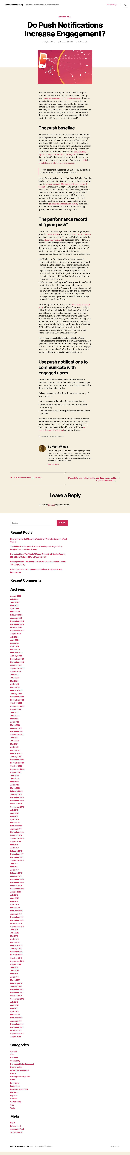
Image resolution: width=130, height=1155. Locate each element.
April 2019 (15, 823)
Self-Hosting (16, 1105)
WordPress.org (17, 1135)
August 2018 (16, 845)
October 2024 (16, 631)
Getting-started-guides (21, 1080)
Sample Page (112, 4)
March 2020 (15, 791)
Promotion (54, 439)
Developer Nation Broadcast (23, 1067)
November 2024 (17, 627)
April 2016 (15, 908)
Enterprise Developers (20, 1073)
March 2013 (15, 1018)
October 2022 (16, 706)
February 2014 (17, 986)
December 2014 (17, 955)
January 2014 (16, 989)
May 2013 (14, 1011)
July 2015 (14, 933)
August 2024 (16, 637)
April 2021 (15, 750)
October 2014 (16, 961)
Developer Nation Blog (15, 4)
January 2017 (16, 879)
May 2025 (14, 609)
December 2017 (17, 857)
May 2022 (14, 722)
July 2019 (14, 813)
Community (15, 1064)
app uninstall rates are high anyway (64, 204)
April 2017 (15, 873)
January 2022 (16, 731)
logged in (51, 508)
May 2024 (14, 646)
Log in (13, 1126)
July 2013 (14, 1005)
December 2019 (17, 801)
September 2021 (18, 738)
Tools (12, 1111)
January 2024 (16, 659)
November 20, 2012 (66, 42)
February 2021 (17, 757)
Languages (15, 1089)
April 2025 (15, 612)
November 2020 (17, 766)
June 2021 (15, 744)
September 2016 (18, 892)
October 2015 (16, 927)
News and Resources (19, 1092)
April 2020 (15, 788)
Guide (13, 1083)
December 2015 (17, 920)
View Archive (53, 467)
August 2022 (16, 712)
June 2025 (15, 605)
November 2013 (17, 996)
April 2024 (15, 650)
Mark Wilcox (50, 42)
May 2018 (14, 848)
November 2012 (17, 1030)
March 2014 (15, 983)
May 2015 (14, 939)
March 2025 (15, 615)
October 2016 (16, 889)
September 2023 (18, 672)
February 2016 (17, 914)
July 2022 (14, 716)
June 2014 (15, 974)
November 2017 (17, 860)
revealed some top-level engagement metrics (62, 163)
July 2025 (14, 602)
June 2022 (15, 719)
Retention (61, 439)
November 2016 (17, 886)
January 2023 (16, 697)
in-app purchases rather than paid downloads (64, 98)
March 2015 (15, 945)
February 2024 (17, 656)
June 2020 (15, 782)
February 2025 (17, 618)
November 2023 (17, 665)
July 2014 (14, 971)
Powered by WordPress (45, 1150)
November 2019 (17, 804)
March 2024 (15, 653)
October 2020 (16, 769)
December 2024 (17, 624)
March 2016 (15, 911)
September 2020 (18, 772)
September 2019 (18, 810)
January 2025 (16, 621)
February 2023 (17, 694)
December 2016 (17, 882)
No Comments (83, 42)
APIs (12, 1058)
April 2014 (15, 980)
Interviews (15, 1086)
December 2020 (17, 763)
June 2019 (15, 816)
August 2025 (16, 599)
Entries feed (16, 1129)
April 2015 (15, 942)
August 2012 (16, 1040)
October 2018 (16, 838)
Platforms (14, 1096)
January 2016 (16, 917)
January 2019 (16, 832)
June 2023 (15, 681)
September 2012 (18, 1037)
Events (13, 1077)
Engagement (45, 439)
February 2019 (17, 829)
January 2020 (16, 797)
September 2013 (18, 1002)
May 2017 (14, 870)
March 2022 (15, 728)
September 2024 (18, 634)
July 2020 (15, 779)
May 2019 (14, 820)
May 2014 (14, 977)
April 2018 (15, 851)
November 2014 (17, 958)
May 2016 (14, 904)
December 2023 (17, 662)
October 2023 (16, 668)
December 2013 (17, 993)
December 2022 (17, 700)
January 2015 (16, 952)
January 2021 (16, 760)
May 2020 (14, 785)
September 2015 (18, 930)
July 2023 (14, 678)
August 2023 (16, 675)
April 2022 (15, 725)
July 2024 (15, 640)
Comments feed (17, 1132)
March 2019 (15, 826)
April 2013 (15, 1015)
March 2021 (15, 753)
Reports (14, 1099)
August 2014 (16, 967)
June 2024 (15, 643)
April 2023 (15, 687)
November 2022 (17, 703)
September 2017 (18, 864)
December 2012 (17, 1027)
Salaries (14, 1102)
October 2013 (16, 999)
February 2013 (17, 1021)
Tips (69, 17)
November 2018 (17, 835)
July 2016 (14, 898)
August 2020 (16, 775)
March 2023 (15, 690)
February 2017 (17, 876)
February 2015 (17, 949)
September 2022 (18, 709)
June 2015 (15, 936)
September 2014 (18, 964)
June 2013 (15, 1008)
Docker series (16, 1070)
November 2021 (17, 734)
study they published (70, 240)
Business (62, 17)
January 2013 (16, 1024)
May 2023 (14, 684)
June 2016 (15, 901)
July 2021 (14, 741)
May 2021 (14, 747)
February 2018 (17, 854)
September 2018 (18, 841)
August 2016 (16, 895)
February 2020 (17, 794)
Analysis (14, 1055)
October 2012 (16, 1034)
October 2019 (16, 807)
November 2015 (17, 923)
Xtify (86, 160)
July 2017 (14, 867)
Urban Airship (53, 234)
